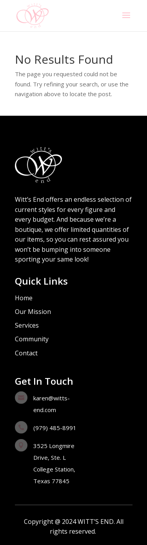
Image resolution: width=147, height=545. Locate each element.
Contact (26, 353)
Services (27, 325)
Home (24, 298)
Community (32, 339)
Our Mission (33, 311)
